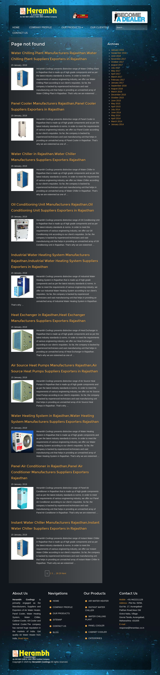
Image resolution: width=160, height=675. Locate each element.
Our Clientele (99, 27)
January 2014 (117, 124)
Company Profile (40, 27)
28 (57, 573)
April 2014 (116, 118)
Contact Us (20, 33)
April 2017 (116, 74)
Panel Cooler (96, 625)
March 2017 (116, 77)
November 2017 (118, 59)
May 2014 (115, 115)
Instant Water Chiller (95, 608)
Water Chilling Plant (95, 618)
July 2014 (115, 109)
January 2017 (117, 83)
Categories (95, 638)
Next (64, 573)
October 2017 (117, 62)
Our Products (71, 27)
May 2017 (115, 71)
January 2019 (117, 50)
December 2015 (118, 94)
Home (16, 27)
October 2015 (117, 97)
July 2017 (115, 68)
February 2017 (118, 80)
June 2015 (116, 100)
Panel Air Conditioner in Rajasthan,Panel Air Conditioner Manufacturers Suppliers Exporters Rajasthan (50, 472)
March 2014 (116, 121)
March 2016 (116, 91)
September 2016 (119, 86)
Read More (23, 638)
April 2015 (116, 106)
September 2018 (119, 53)
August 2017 (117, 65)
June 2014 (116, 112)
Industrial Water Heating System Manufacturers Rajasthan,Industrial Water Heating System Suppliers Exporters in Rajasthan (54, 261)
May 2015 (115, 103)
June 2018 (116, 56)
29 (60, 573)
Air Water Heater (98, 601)
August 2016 (117, 88)
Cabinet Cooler (97, 632)
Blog (56, 632)
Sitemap (57, 619)
